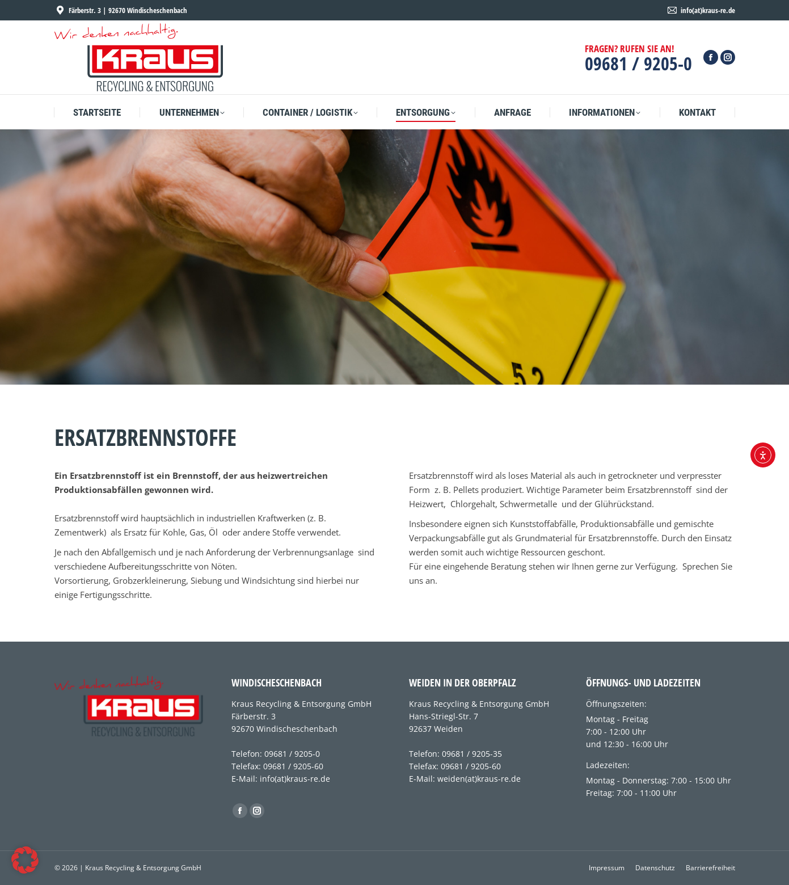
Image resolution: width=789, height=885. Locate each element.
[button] (25, 860)
